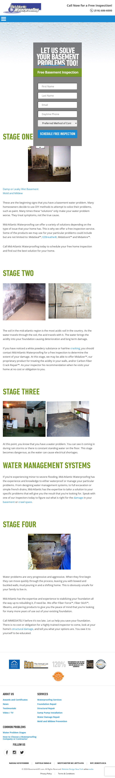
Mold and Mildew (13, 193)
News (6, 704)
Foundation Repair (46, 704)
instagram (14, 752)
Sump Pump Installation (49, 713)
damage (78, 497)
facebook (7, 752)
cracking (75, 348)
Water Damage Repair (48, 717)
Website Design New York (72, 769)
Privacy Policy (46, 773)
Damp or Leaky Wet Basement (20, 189)
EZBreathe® (49, 237)
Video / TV (8, 713)
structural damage (22, 629)
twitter (22, 752)
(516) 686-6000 (103, 10)
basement (9, 502)
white (88, 769)
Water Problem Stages (14, 733)
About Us (8, 694)
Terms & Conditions (66, 773)
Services (42, 694)
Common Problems (14, 727)
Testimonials (9, 708)
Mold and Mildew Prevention (52, 721)
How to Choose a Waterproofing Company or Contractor (19, 738)
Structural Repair (46, 708)
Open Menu (3, 18)
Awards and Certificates (15, 700)
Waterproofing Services (49, 700)
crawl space (25, 502)
